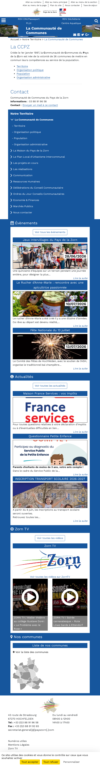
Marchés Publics (23, 206)
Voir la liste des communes (30, 652)
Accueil (14, 39)
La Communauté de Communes (34, 119)
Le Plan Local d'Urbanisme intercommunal (39, 156)
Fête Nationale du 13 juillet (50, 330)
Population (20, 138)
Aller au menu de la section (84, 2)
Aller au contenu (33, 2)
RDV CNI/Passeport (29, 19)
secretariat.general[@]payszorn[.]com (31, 729)
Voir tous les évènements (50, 232)
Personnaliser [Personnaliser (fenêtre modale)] (71, 761)
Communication (23, 175)
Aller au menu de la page (35, 5)
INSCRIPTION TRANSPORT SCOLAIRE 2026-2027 (50, 479)
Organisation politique (27, 132)
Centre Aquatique (71, 23)
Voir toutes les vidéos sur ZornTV (50, 576)
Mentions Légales (18, 744)
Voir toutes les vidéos (50, 538)
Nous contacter (72, 5)
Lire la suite (80, 278)
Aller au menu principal (56, 2)
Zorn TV (13, 748)
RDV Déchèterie (71, 19)
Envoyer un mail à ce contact (40, 105)
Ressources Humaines (26, 181)
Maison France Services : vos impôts (50, 393)
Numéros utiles (17, 741)
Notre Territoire (31, 39)
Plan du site (55, 5)
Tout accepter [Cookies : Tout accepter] (29, 761)
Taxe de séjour (90, 5)
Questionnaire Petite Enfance (50, 436)
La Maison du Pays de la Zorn (31, 150)
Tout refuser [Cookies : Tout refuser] (50, 761)
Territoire (19, 125)
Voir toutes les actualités (50, 385)
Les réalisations (22, 169)
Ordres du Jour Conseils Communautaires (38, 193)
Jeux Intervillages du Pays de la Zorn (50, 240)
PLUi (28, 23)
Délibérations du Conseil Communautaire (38, 187)
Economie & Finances (26, 200)
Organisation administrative (30, 144)
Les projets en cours (25, 162)
